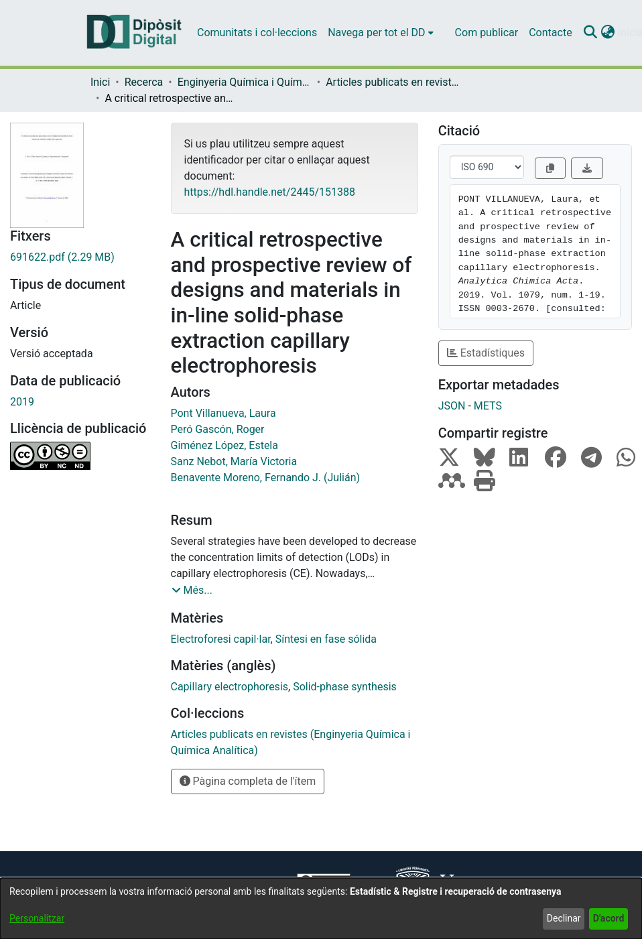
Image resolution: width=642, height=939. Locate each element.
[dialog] (321, 908)
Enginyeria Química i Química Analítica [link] (245, 82)
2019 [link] (22, 401)
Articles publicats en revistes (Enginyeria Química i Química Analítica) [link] (393, 82)
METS (488, 405)
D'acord (609, 918)
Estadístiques (486, 353)
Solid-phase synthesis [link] (345, 686)
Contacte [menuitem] (550, 32)
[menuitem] (380, 32)
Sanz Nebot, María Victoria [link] (234, 461)
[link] (80, 257)
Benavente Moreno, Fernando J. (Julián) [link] (266, 477)
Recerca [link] (144, 82)
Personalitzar (36, 918)
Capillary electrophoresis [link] (230, 686)
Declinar (564, 918)
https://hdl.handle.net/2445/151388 (269, 192)
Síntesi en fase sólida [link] (326, 639)
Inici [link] (100, 82)
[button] (590, 33)
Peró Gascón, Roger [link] (218, 429)
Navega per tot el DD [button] (376, 32)
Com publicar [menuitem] (487, 32)
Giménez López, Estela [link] (224, 445)
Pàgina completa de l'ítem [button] (248, 781)
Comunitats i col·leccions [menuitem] (257, 32)
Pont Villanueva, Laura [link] (223, 413)
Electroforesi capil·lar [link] (221, 639)
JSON (452, 405)
